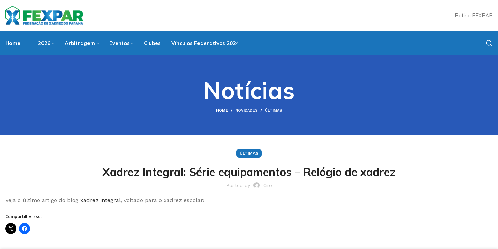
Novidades (246, 110)
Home (222, 110)
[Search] (489, 43)
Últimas (273, 110)
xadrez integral (100, 200)
